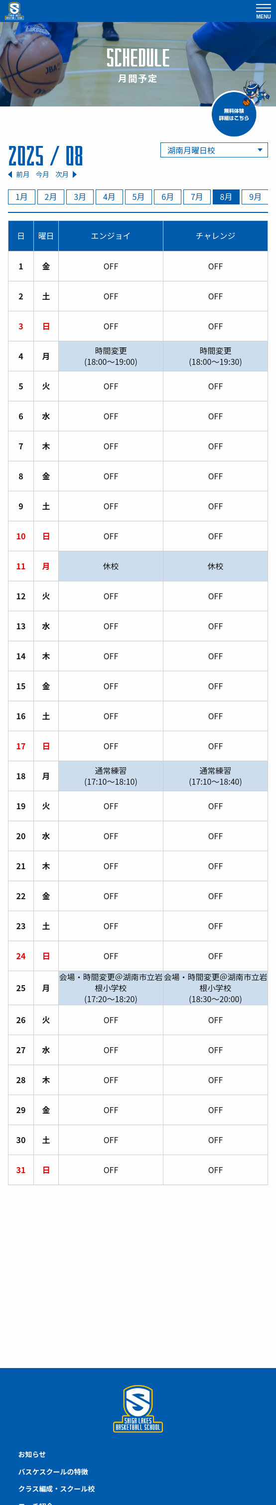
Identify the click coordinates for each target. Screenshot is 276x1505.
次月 (62, 174)
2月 (51, 196)
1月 (21, 196)
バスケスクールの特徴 (53, 1472)
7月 (197, 196)
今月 (42, 174)
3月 (80, 196)
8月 (226, 196)
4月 (109, 196)
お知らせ (32, 1454)
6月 (167, 196)
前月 (22, 174)
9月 (255, 196)
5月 (139, 196)
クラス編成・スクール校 (56, 1489)
